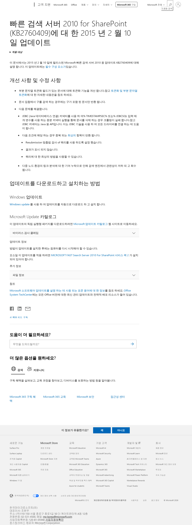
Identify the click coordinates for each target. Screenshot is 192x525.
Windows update (20, 204)
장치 (94, 4)
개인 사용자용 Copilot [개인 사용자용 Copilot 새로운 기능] (19, 464)
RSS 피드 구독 (20, 317)
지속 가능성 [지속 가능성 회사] (161, 475)
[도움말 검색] (170, 4)
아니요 (121, 430)
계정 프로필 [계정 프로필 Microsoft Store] (45, 448)
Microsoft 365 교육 (54, 396)
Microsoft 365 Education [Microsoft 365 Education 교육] (79, 464)
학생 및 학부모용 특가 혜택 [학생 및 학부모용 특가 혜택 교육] (80, 480)
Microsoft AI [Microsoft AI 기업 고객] (101, 448)
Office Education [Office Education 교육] (76, 469)
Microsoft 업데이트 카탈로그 (90, 224)
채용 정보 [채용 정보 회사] (160, 448)
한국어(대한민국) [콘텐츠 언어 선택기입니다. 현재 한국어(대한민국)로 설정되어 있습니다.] (22, 495)
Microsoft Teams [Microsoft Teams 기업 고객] (103, 486)
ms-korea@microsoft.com (57, 516)
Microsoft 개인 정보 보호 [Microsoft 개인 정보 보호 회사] (166, 464)
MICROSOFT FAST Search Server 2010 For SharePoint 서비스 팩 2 (90, 255)
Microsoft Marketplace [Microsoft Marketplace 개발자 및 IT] (136, 469)
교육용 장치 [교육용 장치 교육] (74, 453)
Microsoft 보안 (85, 396)
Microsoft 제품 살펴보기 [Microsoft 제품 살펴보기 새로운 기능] (20, 475)
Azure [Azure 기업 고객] (98, 459)
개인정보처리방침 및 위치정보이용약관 (109, 500)
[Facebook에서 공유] (12, 308)
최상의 (72, 135)
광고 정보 (155, 500)
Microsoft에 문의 (82, 500)
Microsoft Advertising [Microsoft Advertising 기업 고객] (105, 475)
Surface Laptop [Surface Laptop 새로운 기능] (16, 453)
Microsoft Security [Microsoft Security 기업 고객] (103, 453)
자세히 (106, 4)
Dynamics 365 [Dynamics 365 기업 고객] (102, 464)
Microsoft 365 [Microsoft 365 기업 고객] (101, 469)
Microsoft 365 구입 (126, 4)
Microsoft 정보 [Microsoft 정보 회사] (162, 453)
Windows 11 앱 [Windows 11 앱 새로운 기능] (16, 480)
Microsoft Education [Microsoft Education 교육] (77, 448)
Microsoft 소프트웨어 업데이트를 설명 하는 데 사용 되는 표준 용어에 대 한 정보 (57, 290)
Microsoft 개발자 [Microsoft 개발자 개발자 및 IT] (134, 448)
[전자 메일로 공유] (26, 308)
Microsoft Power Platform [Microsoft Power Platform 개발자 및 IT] (137, 475)
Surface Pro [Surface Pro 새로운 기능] (14, 448)
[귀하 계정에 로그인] (178, 5)
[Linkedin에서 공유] (18, 308)
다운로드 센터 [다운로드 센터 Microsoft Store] (46, 453)
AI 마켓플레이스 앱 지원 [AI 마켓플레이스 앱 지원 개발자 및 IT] (137, 459)
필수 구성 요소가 (55, 66)
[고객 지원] (44, 4)
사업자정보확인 (54, 519)
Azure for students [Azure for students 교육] (76, 486)
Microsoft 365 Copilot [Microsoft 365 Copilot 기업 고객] (105, 480)
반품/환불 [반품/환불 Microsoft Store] (44, 464)
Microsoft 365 (60, 4)
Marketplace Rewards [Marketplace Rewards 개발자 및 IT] (136, 480)
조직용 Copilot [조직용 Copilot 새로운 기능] (16, 459)
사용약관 (134, 500)
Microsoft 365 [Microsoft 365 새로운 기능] (15, 469)
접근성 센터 (118, 396)
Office (74, 4)
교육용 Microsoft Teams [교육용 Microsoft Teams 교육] (79, 459)
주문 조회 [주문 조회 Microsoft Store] (44, 469)
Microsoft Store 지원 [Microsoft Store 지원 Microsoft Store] (48, 459)
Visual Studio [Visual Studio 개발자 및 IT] (132, 486)
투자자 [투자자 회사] (158, 469)
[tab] (18, 369)
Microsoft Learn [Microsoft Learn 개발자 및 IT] (133, 453)
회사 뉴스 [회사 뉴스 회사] (160, 459)
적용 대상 (17, 52)
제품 (83, 4)
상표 (145, 500)
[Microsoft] (21, 4)
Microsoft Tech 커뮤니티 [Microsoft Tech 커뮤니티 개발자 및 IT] (137, 464)
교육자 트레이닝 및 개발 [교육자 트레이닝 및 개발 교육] (79, 475)
